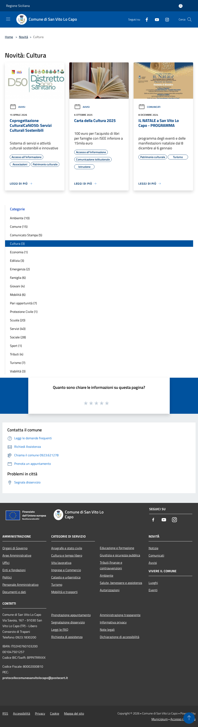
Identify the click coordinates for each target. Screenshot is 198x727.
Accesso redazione (183, 719)
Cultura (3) (17, 243)
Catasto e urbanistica (66, 577)
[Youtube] (155, 19)
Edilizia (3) (17, 260)
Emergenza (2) (20, 269)
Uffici (6, 562)
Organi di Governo (14, 548)
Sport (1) (16, 345)
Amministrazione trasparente (120, 615)
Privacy (40, 713)
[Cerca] (189, 19)
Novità (23, 36)
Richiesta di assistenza (67, 636)
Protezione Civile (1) (23, 311)
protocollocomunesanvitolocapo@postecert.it (35, 677)
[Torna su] (189, 718)
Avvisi (17, 107)
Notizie (153, 548)
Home (9, 36)
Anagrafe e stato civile (66, 548)
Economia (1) (19, 252)
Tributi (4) (16, 354)
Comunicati (149, 107)
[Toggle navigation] (8, 19)
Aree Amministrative (16, 555)
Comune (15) (18, 226)
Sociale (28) (18, 337)
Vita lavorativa (61, 562)
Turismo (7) (17, 362)
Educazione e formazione (117, 547)
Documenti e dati (14, 591)
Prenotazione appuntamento (71, 615)
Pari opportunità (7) (23, 303)
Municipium (159, 719)
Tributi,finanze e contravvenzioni (111, 565)
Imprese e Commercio (66, 570)
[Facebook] (145, 19)
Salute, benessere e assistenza (121, 582)
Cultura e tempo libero (66, 555)
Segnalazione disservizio (68, 622)
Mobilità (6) (17, 294)
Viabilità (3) (17, 371)
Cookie (54, 713)
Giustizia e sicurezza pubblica (120, 555)
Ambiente (106, 575)
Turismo (56, 584)
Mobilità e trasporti (64, 591)
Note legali (107, 629)
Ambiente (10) (19, 218)
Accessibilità (21, 713)
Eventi (153, 590)
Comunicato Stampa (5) (26, 235)
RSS (5, 713)
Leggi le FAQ (59, 629)
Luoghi (153, 582)
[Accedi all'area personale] (180, 6)
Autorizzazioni (110, 590)
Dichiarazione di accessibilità (119, 636)
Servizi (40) (17, 328)
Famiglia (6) (18, 277)
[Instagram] (165, 19)
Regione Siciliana (18, 5)
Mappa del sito (74, 713)
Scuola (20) (17, 320)
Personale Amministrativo (20, 584)
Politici (7, 577)
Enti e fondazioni (14, 570)
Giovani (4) (17, 286)
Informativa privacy (113, 622)
